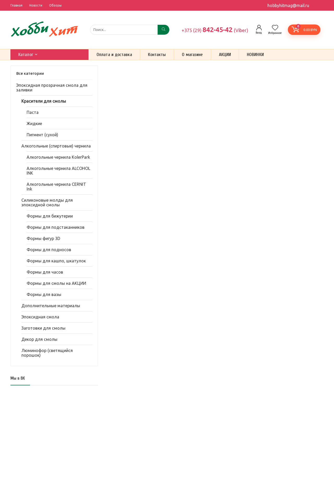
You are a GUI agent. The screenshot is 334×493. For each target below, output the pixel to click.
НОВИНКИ (255, 54)
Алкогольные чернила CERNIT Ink (56, 186)
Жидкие (34, 123)
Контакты (157, 54)
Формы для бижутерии (50, 216)
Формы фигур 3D (43, 238)
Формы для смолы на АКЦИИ (56, 283)
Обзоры (55, 5)
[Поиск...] (163, 30)
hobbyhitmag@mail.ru (288, 5)
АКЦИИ (225, 54)
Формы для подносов (49, 249)
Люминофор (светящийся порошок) (47, 353)
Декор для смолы (39, 339)
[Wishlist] (275, 28)
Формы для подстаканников (56, 227)
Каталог (25, 54)
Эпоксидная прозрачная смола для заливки (51, 87)
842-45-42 (215, 29)
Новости (35, 5)
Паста (33, 112)
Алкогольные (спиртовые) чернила (56, 146)
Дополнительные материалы (50, 305)
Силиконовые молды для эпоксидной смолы (47, 202)
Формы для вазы (44, 294)
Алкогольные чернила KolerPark (58, 157)
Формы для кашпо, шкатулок (56, 260)
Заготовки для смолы (43, 328)
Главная (16, 5)
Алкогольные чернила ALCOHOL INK (58, 170)
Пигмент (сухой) (42, 134)
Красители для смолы (43, 101)
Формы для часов (45, 272)
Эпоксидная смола (40, 317)
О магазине (192, 54)
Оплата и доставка (114, 54)
